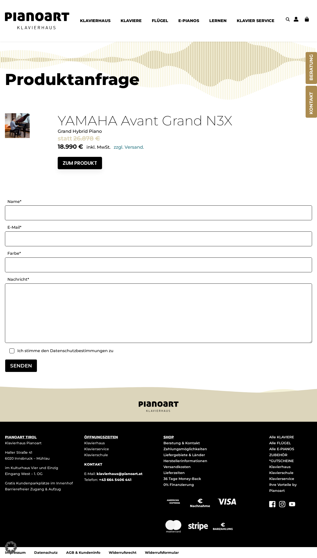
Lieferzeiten (174, 473)
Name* (14, 201)
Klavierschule (96, 455)
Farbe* (14, 253)
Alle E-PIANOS (281, 449)
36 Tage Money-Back (182, 478)
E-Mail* (14, 227)
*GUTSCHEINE (281, 461)
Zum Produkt (80, 163)
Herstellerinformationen (185, 461)
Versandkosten (177, 467)
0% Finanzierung (178, 484)
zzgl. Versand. (129, 147)
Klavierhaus (94, 443)
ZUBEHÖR (278, 455)
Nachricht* (18, 279)
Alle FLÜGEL (280, 443)
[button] (11, 547)
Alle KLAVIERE (281, 437)
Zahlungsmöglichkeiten (185, 449)
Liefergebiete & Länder (184, 455)
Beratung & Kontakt (181, 443)
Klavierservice (96, 449)
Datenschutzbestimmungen (79, 350)
